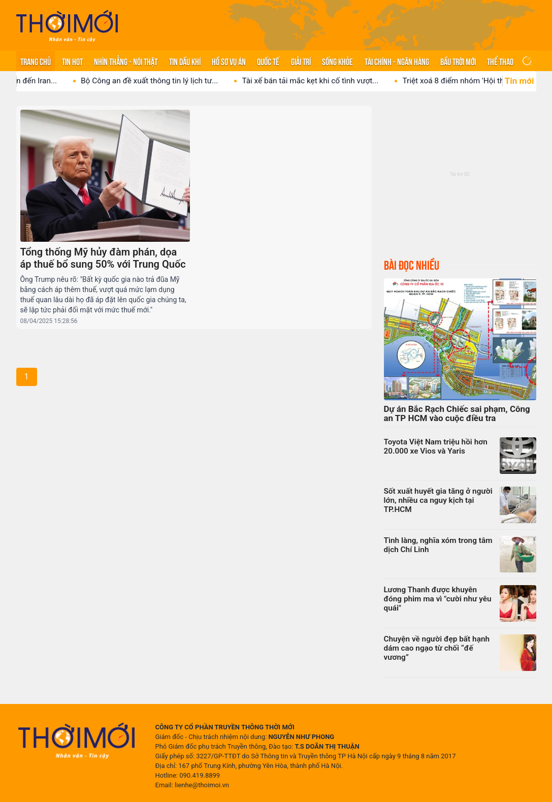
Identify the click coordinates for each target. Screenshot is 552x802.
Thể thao (500, 61)
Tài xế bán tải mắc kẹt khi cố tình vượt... (321, 80)
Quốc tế (268, 61)
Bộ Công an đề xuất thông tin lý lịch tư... (160, 80)
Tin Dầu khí (185, 61)
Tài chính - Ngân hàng (397, 61)
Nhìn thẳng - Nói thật (125, 61)
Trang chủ (35, 61)
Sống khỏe (337, 61)
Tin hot (72, 61)
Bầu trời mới (458, 61)
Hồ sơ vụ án (229, 61)
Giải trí (301, 61)
